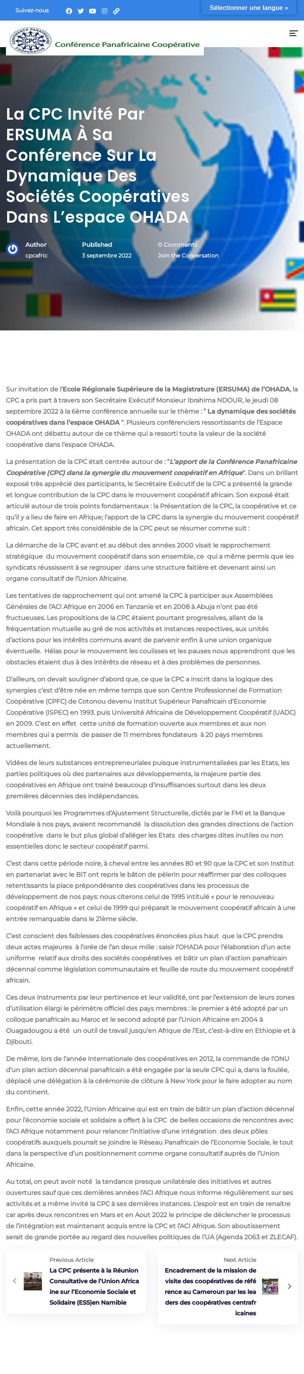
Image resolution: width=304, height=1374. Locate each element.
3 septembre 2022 (106, 255)
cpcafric (36, 255)
